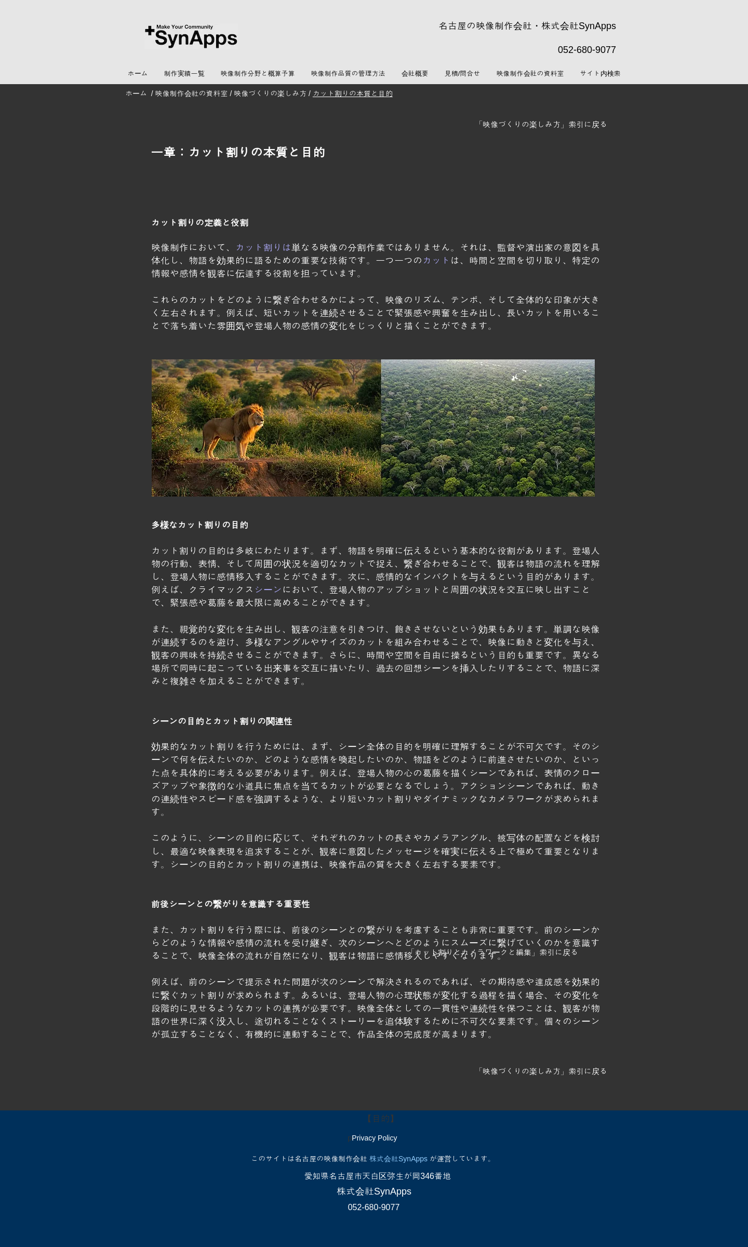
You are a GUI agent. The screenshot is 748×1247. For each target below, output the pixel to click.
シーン (268, 590)
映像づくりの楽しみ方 (269, 93)
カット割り (258, 248)
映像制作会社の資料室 (191, 93)
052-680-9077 (587, 50)
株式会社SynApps (398, 1159)
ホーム (136, 93)
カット (436, 261)
